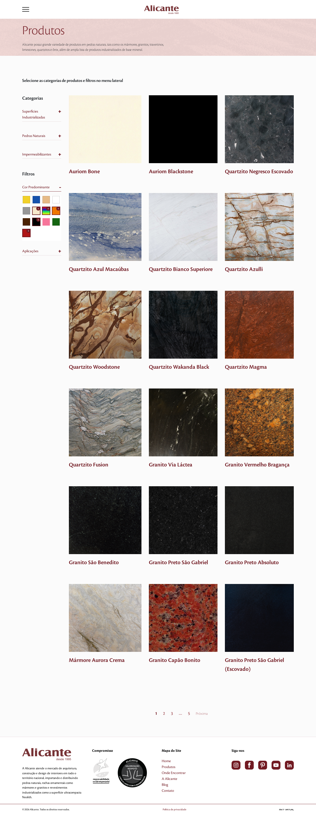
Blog (165, 785)
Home (166, 761)
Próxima (202, 714)
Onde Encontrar (174, 773)
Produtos (168, 767)
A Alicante (169, 779)
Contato (168, 791)
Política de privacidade (174, 809)
